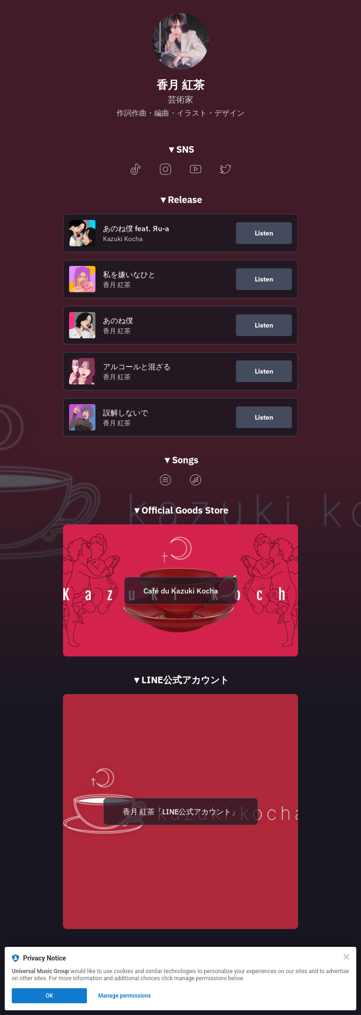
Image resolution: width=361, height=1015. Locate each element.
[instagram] (165, 170)
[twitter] (226, 170)
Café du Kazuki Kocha (180, 590)
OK (49, 995)
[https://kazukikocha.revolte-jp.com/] (180, 590)
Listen (264, 233)
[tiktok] (135, 170)
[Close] (346, 956)
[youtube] (195, 170)
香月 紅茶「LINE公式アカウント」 (181, 811)
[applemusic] (195, 480)
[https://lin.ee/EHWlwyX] (180, 811)
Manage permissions (124, 995)
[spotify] (165, 480)
